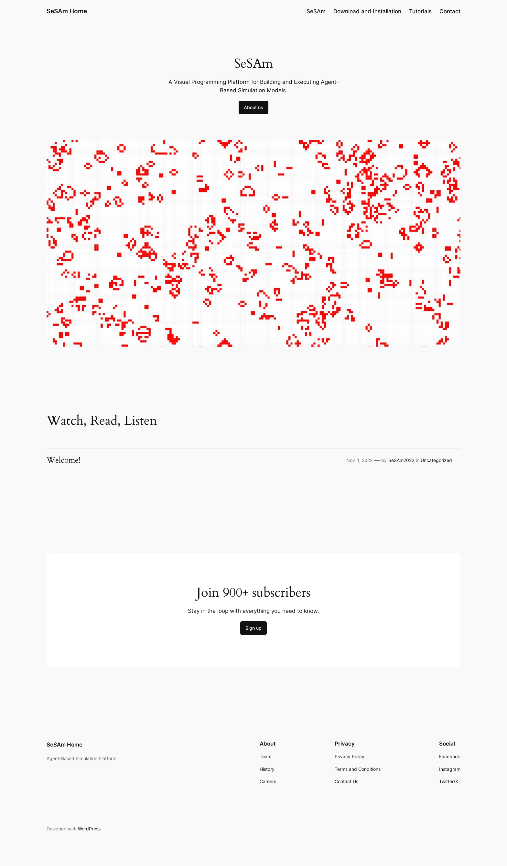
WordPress (89, 828)
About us (253, 107)
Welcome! (64, 460)
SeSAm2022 (401, 460)
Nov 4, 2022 (359, 460)
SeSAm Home (67, 11)
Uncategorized (436, 460)
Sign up (253, 628)
